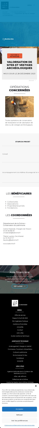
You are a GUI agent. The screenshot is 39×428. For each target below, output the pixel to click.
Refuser (19, 415)
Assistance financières (20, 324)
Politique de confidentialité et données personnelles (20, 425)
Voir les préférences (19, 421)
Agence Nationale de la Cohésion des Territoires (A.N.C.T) (20, 372)
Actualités (20, 327)
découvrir (19, 286)
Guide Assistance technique (20, 336)
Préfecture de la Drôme (20, 379)
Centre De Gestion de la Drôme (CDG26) (20, 382)
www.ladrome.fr (9, 244)
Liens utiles (20, 333)
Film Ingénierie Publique (20, 321)
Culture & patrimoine (20, 352)
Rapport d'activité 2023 (20, 318)
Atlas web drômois (20, 376)
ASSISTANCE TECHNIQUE (20, 341)
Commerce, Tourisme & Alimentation (20, 349)
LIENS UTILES (20, 366)
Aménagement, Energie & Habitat (20, 346)
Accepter (19, 409)
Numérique (20, 358)
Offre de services (20, 315)
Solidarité (20, 361)
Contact (20, 330)
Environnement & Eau (20, 355)
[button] (36, 386)
